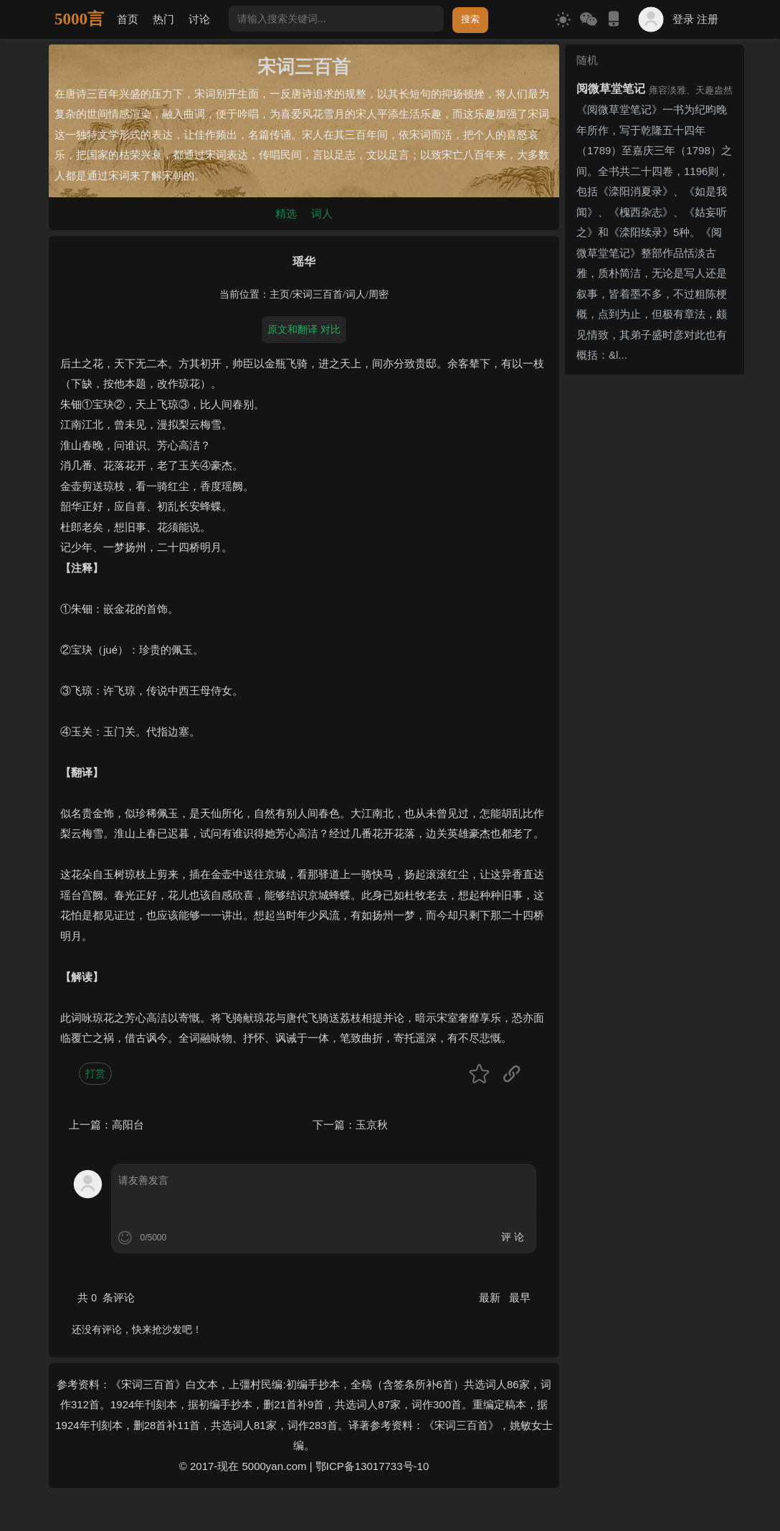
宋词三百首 (317, 294)
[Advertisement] (654, 595)
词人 (322, 213)
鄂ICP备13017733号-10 (372, 1466)
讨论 (199, 19)
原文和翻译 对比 (304, 329)
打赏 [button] (95, 1073)
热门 (163, 19)
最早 (520, 1297)
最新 (491, 1297)
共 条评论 (106, 1297)
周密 (378, 294)
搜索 (470, 19)
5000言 (79, 19)
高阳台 (128, 1124)
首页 (127, 19)
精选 (286, 213)
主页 (280, 294)
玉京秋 (372, 1124)
